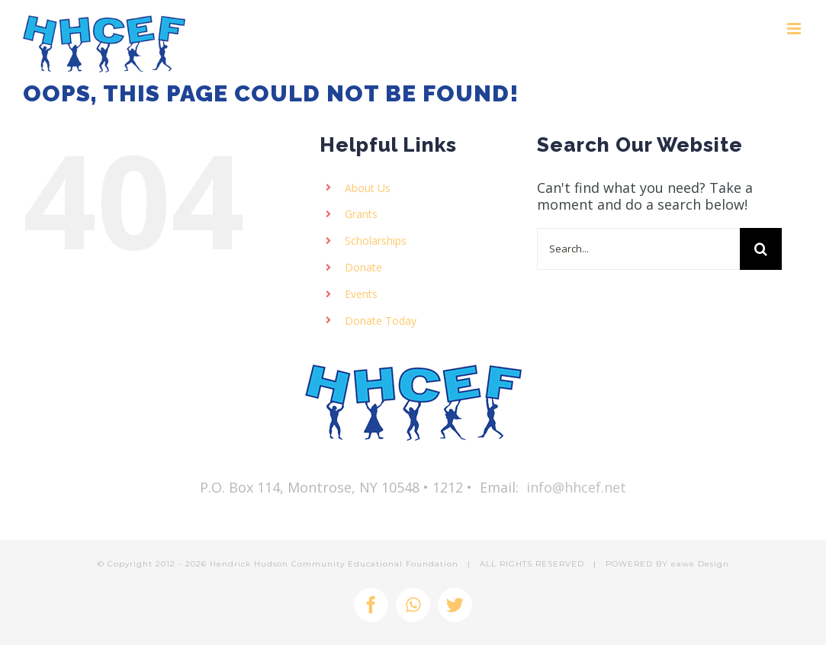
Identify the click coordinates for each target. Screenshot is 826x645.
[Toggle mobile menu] (795, 29)
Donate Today (380, 320)
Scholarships (376, 240)
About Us (368, 188)
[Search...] (638, 249)
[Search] (761, 249)
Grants (361, 214)
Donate (363, 267)
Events (361, 294)
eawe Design (700, 564)
